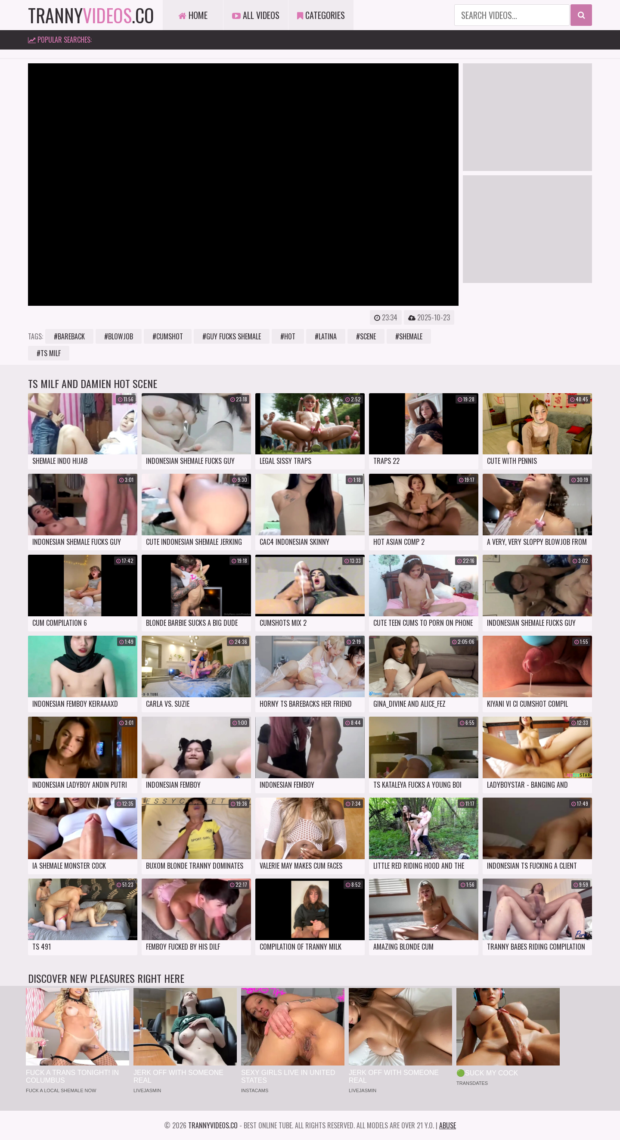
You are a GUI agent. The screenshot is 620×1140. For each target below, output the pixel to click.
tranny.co (91, 15)
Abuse (447, 1125)
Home (193, 15)
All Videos (255, 15)
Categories (321, 15)
